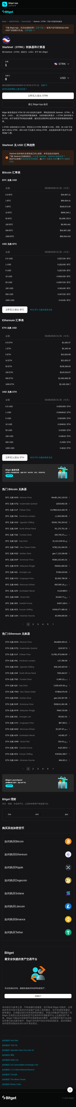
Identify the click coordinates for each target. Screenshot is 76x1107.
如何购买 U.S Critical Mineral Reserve (18, 1070)
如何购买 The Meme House (14, 1079)
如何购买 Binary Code (11, 1084)
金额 (6, 62)
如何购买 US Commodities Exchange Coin (20, 1065)
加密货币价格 (14, 21)
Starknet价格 (26, 21)
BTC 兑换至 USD (49, 159)
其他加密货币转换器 (29, 159)
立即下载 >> (41, 28)
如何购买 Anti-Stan (10, 1040)
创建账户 (38, 996)
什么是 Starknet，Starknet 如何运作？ (49, 156)
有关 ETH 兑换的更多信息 (41, 457)
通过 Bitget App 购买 (38, 104)
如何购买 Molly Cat (10, 1060)
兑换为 (7, 76)
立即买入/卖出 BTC (14, 309)
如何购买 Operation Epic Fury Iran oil (18, 1050)
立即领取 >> (30, 30)
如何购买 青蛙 (8, 1055)
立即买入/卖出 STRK (38, 96)
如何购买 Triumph (9, 1074)
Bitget (4, 21)
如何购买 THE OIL (10, 1045)
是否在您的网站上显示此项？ (14, 89)
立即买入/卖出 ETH (14, 457)
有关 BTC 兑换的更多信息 (41, 310)
